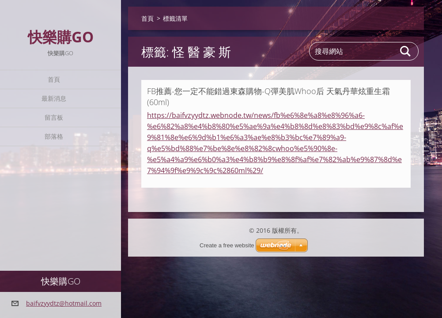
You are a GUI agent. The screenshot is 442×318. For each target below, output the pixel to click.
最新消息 (54, 98)
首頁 (54, 79)
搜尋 (406, 51)
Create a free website (227, 245)
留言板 (54, 117)
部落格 (54, 136)
